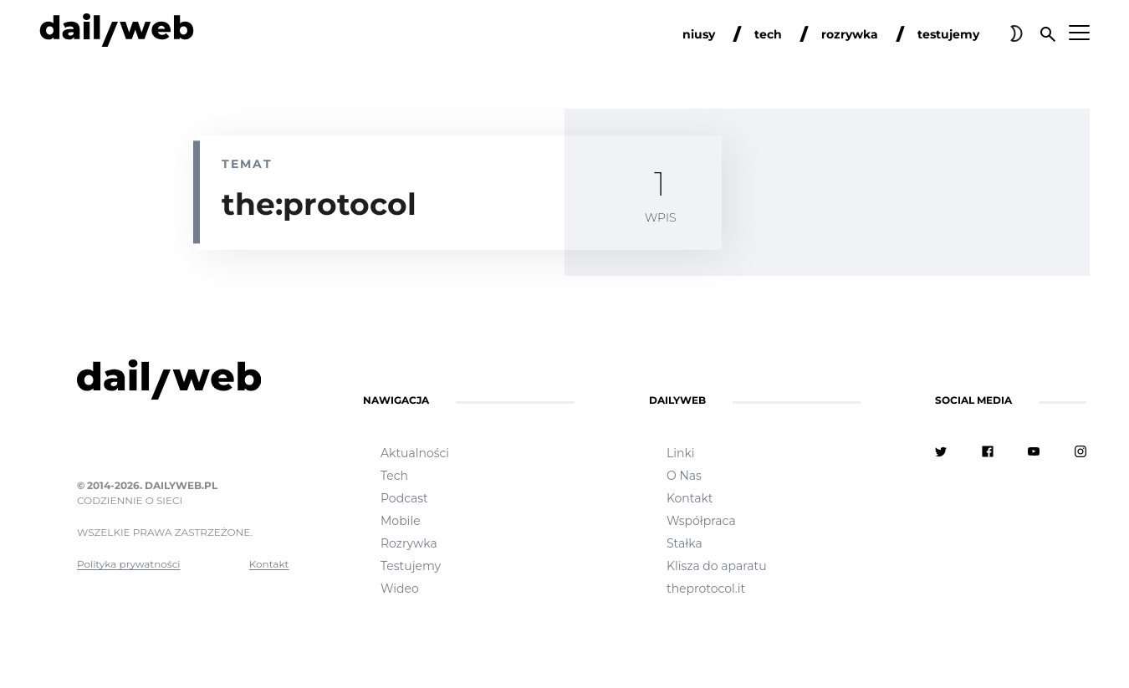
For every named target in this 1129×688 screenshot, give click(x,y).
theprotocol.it (706, 588)
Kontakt (269, 564)
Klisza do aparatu (717, 565)
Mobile (401, 520)
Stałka (684, 543)
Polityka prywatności (129, 564)
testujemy (948, 34)
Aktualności (415, 453)
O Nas (684, 475)
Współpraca (701, 520)
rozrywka (849, 34)
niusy (698, 34)
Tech (394, 475)
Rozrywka (409, 543)
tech (768, 34)
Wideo (400, 588)
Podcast (404, 498)
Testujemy (411, 565)
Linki (681, 453)
